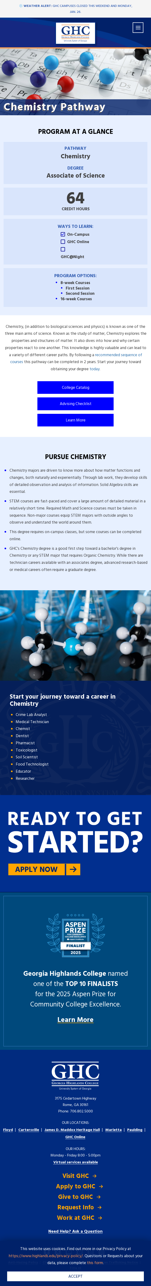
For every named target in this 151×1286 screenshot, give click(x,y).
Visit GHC (75, 1176)
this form (95, 1263)
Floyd (8, 1130)
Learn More (76, 420)
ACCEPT (75, 1276)
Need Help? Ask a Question (75, 1231)
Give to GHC (75, 1197)
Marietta (113, 1130)
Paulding (134, 1130)
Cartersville (28, 1130)
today (95, 369)
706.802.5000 (81, 1111)
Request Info (75, 1208)
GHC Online (75, 1137)
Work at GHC (75, 1218)
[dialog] (136, 1271)
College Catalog (75, 388)
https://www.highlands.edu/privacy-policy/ (46, 1256)
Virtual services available (75, 1162)
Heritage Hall (72, 1130)
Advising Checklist (75, 404)
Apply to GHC (75, 1187)
